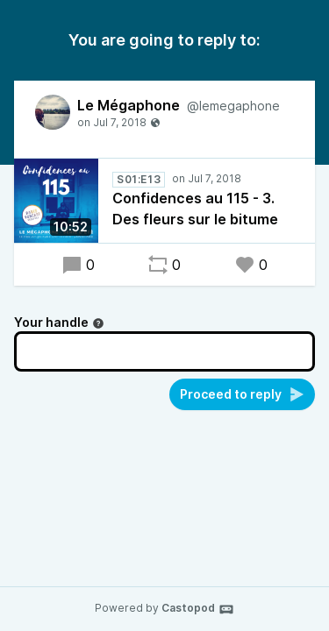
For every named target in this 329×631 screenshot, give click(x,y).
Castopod (197, 609)
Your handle (59, 322)
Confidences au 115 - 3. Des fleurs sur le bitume (195, 208)
